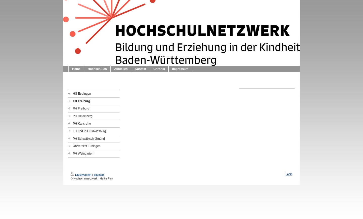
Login (289, 173)
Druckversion (81, 174)
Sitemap (99, 174)
